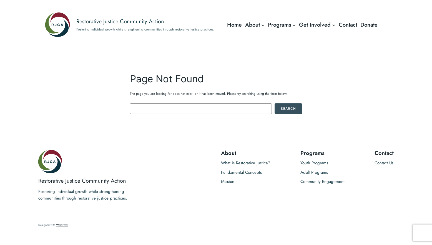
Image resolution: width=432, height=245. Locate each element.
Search (288, 108)
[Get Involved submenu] (333, 24)
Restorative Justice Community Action (120, 21)
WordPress (62, 225)
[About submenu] (263, 24)
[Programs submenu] (294, 24)
